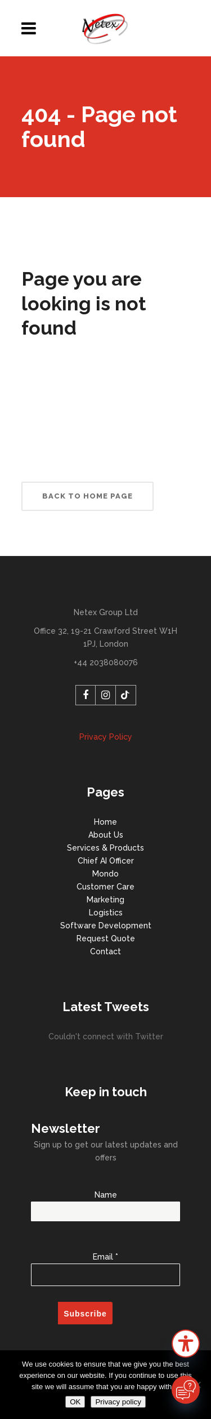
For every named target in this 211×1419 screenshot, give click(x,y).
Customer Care (105, 886)
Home (105, 821)
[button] (186, 1345)
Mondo (105, 873)
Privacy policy (118, 1402)
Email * (105, 1263)
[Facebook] (85, 695)
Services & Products (105, 847)
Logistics (106, 912)
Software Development (105, 925)
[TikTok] (126, 695)
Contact (105, 951)
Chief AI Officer (106, 860)
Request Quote (106, 938)
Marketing (105, 899)
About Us (105, 834)
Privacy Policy (105, 736)
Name (105, 1203)
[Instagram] (106, 695)
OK (75, 1402)
